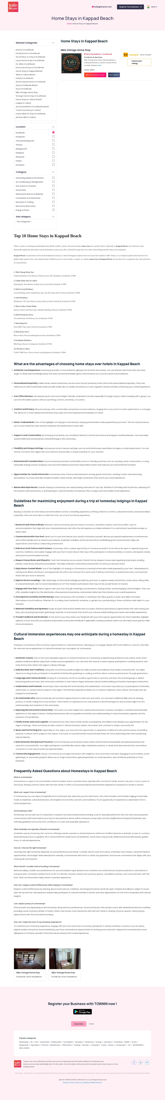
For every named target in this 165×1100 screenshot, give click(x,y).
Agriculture (35, 1045)
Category (35, 171)
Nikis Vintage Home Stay (27, 92)
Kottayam (35, 165)
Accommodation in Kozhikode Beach (32, 106)
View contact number (95, 75)
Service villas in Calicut (26, 117)
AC (31, 1042)
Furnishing (118, 1042)
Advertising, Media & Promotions (35, 178)
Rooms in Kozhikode (25, 50)
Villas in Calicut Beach (25, 74)
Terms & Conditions (82, 1082)
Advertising (23, 1042)
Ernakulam (35, 136)
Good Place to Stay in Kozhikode (30, 57)
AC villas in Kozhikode (25, 64)
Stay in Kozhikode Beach (27, 85)
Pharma (45, 1045)
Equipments (24, 1045)
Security (85, 1045)
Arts (36, 1042)
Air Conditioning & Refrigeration (35, 182)
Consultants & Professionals (35, 198)
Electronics (89, 1042)
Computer (95, 1045)
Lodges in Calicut (23, 103)
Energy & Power (35, 210)
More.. (100, 65)
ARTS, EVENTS (24, 1048)
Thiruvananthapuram (35, 140)
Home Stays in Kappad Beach (29, 71)
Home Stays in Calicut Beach (29, 99)
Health (126, 1042)
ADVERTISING (138, 1045)
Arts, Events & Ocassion (35, 186)
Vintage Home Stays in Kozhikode (31, 96)
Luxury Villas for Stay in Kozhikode (31, 113)
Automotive (35, 190)
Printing (77, 1045)
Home (69, 23)
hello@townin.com (102, 7)
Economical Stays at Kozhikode (30, 67)
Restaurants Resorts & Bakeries (35, 194)
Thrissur (35, 145)
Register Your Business (130, 7)
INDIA (152, 6)
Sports (110, 1045)
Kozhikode (35, 132)
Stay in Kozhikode (24, 89)
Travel (103, 1045)
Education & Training (35, 202)
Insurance (108, 1042)
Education (79, 1042)
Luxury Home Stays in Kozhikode (30, 60)
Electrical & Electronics (35, 206)
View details (114, 75)
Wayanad (35, 157)
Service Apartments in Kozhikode (31, 81)
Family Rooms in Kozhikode (28, 53)
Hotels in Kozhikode (24, 78)
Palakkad (35, 153)
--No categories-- (24, 221)
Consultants (68, 1042)
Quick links (78, 1024)
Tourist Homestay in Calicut (28, 110)
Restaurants (56, 1042)
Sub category (35, 216)
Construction (121, 1045)
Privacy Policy (68, 1082)
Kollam (35, 161)
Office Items (67, 1045)
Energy (99, 1042)
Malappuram (35, 149)
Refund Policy (96, 1082)
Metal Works (55, 1045)
